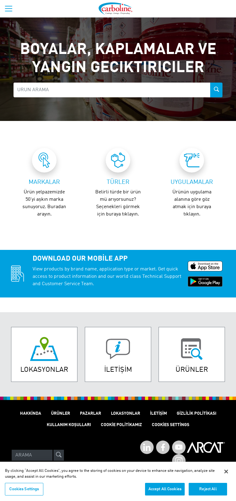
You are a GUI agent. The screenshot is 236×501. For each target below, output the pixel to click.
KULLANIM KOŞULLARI (69, 425)
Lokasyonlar (125, 413)
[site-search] (59, 455)
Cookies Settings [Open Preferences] (170, 425)
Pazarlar (90, 413)
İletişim (158, 413)
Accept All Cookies (164, 492)
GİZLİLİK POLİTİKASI (196, 413)
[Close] (226, 474)
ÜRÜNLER (60, 413)
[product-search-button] (216, 90)
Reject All (207, 492)
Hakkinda (30, 413)
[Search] (32, 455)
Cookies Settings (24, 492)
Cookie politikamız (121, 425)
